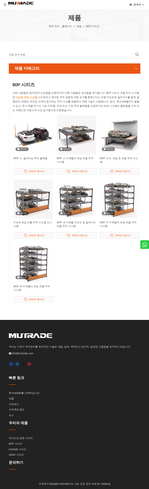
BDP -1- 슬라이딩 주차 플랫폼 (30, 158)
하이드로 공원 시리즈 (21, 438)
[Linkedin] (17, 364)
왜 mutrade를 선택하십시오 (24, 392)
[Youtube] (29, 364)
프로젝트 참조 (17, 409)
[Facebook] (11, 364)
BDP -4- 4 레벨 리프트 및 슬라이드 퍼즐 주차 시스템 (76, 224)
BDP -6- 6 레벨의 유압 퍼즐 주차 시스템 (32, 288)
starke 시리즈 (16, 454)
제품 (11, 398)
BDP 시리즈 (15, 443)
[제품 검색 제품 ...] (71, 54)
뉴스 (11, 415)
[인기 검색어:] (137, 54)
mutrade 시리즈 (17, 449)
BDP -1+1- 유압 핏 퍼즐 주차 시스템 (119, 160)
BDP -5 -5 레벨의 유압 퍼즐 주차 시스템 (118, 224)
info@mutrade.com (22, 353)
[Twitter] (23, 364)
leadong (105, 483)
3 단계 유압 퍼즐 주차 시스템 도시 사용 (33, 224)
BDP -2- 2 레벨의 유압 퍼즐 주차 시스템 (75, 160)
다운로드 (14, 404)
